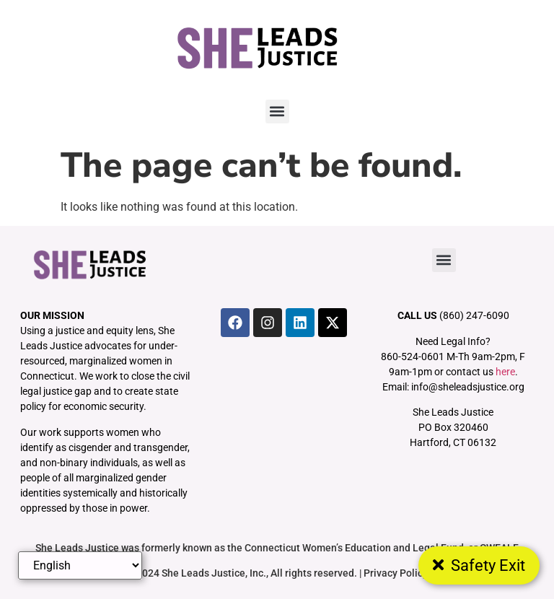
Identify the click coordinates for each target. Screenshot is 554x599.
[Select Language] (80, 565)
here (505, 371)
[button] (277, 111)
